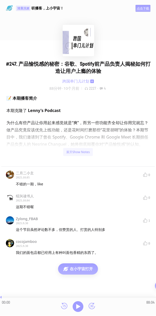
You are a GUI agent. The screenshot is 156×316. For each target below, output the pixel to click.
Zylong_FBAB (27, 218)
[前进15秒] (92, 306)
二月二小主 (25, 173)
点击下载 (143, 8)
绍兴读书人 (25, 196)
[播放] (78, 306)
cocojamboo (26, 241)
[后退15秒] (64, 306)
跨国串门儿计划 (75, 81)
